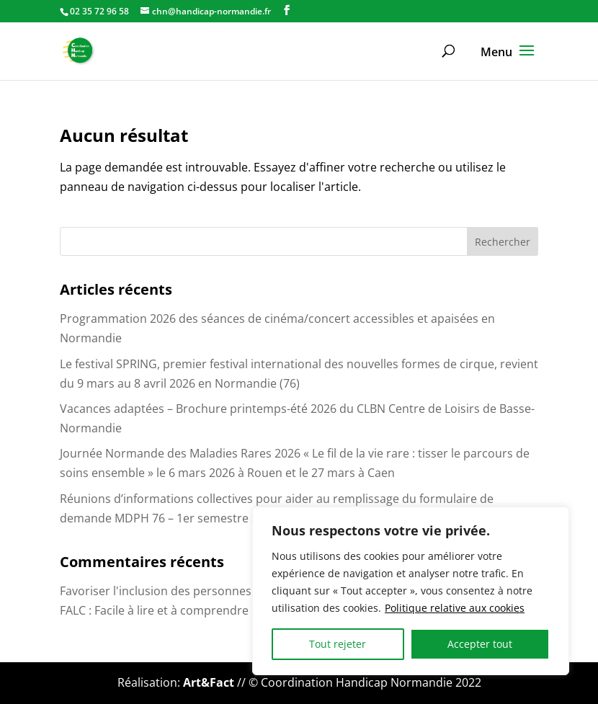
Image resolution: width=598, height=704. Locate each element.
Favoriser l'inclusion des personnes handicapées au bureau (221, 591)
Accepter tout (479, 644)
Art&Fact (208, 682)
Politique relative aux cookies (455, 608)
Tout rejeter (337, 644)
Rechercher (502, 242)
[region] (410, 591)
